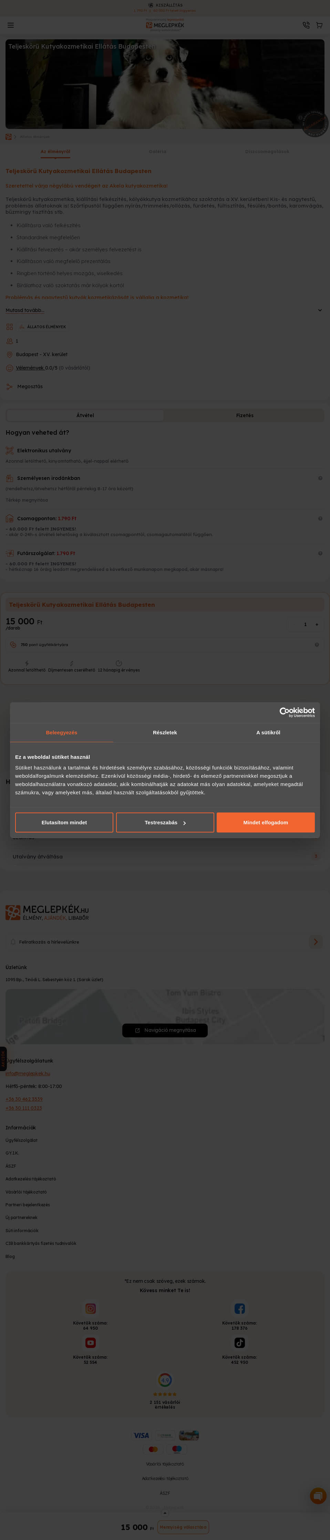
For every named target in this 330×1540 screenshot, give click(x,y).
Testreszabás (165, 822)
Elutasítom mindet (64, 822)
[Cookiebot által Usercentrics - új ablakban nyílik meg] (285, 712)
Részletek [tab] (165, 732)
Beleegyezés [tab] (61, 732)
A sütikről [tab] (268, 732)
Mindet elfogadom (266, 822)
